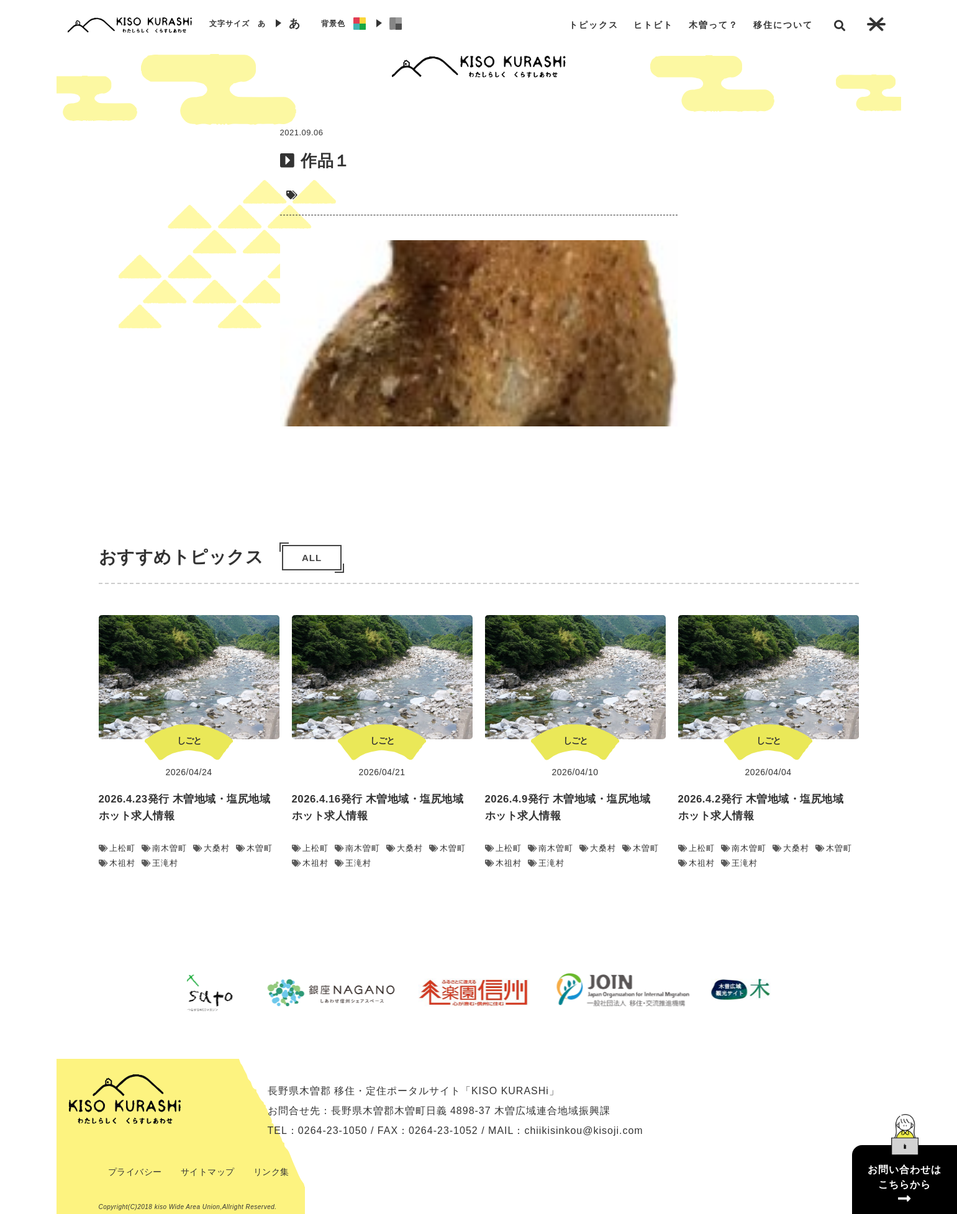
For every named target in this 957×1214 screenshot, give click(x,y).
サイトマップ (208, 1172)
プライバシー (135, 1172)
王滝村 (160, 863)
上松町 (117, 848)
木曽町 (254, 848)
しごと (189, 740)
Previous (177, 992)
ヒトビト (653, 25)
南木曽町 (164, 848)
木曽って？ (713, 25)
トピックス (594, 25)
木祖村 (117, 863)
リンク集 (271, 1172)
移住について (783, 25)
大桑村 (211, 848)
